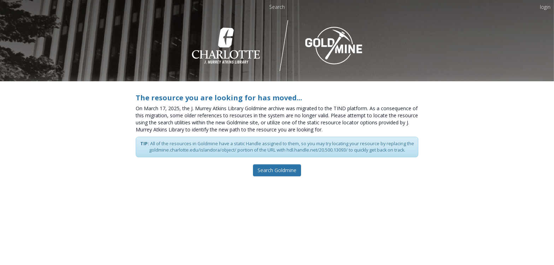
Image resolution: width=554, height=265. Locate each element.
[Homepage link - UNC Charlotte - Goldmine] (277, 45)
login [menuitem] (545, 7)
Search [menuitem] (277, 7)
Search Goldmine (277, 170)
